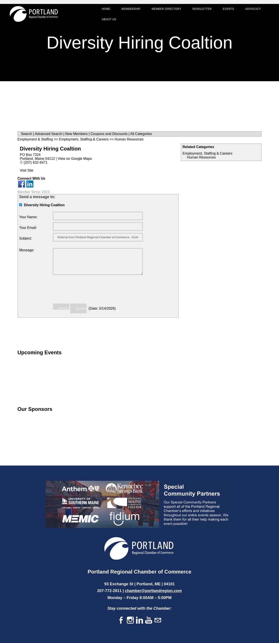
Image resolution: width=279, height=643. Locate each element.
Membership (129, 10)
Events (227, 10)
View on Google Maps (75, 158)
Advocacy (252, 10)
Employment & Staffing (35, 139)
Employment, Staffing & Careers (207, 153)
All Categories (141, 134)
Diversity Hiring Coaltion (50, 149)
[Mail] (157, 620)
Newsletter (200, 10)
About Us (107, 20)
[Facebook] (121, 620)
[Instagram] (130, 620)
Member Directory (165, 10)
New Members (76, 134)
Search (26, 134)
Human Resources (201, 157)
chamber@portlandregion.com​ (153, 591)
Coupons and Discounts (109, 134)
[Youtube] (148, 620)
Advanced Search (48, 134)
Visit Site (26, 170)
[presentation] (86, 291)
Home (104, 10)
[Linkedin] (139, 620)
